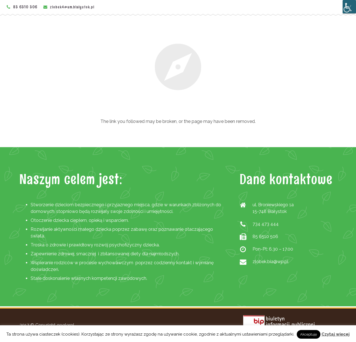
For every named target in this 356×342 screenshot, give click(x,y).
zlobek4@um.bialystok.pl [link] (72, 6)
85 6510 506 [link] (25, 7)
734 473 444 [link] (266, 224)
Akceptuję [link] (308, 334)
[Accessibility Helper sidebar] (349, 6)
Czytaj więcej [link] (336, 334)
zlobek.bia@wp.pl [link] (270, 261)
